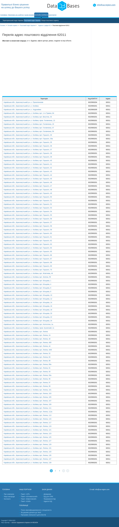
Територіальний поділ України (13, 20)
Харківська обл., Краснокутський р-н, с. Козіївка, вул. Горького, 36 (28, 146)
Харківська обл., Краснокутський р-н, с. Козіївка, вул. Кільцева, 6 (27, 288)
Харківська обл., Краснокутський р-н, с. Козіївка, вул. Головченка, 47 (29, 128)
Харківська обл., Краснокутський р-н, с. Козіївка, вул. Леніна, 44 (27, 346)
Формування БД (50, 499)
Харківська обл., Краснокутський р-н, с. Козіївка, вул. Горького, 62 (28, 240)
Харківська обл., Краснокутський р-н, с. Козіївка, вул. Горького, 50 (28, 197)
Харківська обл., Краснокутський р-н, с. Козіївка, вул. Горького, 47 (28, 186)
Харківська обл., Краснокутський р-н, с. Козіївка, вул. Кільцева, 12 (28, 299)
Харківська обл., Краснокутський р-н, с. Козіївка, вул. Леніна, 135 (27, 455)
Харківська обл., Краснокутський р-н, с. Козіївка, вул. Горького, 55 (28, 215)
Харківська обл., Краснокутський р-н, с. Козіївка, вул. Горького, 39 (28, 157)
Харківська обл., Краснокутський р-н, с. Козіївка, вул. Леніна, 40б (27, 342)
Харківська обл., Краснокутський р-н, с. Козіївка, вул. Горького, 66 (28, 255)
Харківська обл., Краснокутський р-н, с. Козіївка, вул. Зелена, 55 (27, 277)
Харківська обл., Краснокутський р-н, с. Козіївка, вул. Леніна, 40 (27, 339)
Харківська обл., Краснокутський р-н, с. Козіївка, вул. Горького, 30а (28, 139)
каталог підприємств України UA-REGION (25, 522)
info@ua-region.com (106, 5)
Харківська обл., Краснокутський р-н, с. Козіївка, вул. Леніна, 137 (27, 459)
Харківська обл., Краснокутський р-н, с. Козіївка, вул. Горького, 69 (28, 266)
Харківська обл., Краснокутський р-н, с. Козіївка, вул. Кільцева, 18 (28, 310)
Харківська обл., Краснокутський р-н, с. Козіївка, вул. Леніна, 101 (27, 390)
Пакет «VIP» (25, 494)
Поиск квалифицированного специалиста (36, 510)
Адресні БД (48, 501)
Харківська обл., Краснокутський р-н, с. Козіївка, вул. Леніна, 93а (27, 375)
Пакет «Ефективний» (28, 499)
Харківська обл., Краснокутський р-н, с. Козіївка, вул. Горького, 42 (28, 168)
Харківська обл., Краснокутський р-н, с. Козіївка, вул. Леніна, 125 (27, 437)
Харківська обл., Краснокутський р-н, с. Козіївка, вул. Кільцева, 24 (28, 321)
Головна (3, 15)
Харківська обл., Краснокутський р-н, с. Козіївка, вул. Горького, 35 (28, 142)
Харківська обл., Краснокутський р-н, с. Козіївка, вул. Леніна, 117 (27, 422)
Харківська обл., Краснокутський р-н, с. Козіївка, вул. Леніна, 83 (27, 357)
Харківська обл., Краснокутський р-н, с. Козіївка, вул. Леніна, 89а (27, 364)
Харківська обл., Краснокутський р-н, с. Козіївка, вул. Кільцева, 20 (28, 313)
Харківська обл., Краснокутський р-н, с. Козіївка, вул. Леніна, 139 (27, 463)
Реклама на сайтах (16, 15)
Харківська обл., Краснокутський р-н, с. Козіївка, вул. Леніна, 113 (27, 415)
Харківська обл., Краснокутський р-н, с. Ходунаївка (22, 109)
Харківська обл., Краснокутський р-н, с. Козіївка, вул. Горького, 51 (28, 200)
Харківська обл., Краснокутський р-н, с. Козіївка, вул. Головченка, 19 (29, 124)
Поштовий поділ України (32, 20)
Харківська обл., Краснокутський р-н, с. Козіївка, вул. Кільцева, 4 (27, 284)
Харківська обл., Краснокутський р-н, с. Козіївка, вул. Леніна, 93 (27, 372)
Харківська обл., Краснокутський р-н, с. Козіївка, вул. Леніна (26, 331)
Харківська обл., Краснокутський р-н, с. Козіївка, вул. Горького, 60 (28, 233)
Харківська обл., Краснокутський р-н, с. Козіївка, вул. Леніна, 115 (27, 419)
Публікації (23, 505)
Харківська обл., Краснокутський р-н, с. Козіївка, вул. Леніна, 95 (27, 379)
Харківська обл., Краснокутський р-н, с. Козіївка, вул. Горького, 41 (28, 164)
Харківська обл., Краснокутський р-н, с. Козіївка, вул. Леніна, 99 (27, 386)
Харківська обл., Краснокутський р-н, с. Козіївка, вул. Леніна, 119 (27, 426)
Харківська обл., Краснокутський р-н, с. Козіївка (21, 106)
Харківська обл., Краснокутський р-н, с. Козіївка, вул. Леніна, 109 (27, 404)
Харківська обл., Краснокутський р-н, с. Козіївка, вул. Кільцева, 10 (28, 295)
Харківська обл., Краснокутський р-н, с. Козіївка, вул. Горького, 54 (28, 211)
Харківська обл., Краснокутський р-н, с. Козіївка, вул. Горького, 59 (28, 230)
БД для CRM (48, 496)
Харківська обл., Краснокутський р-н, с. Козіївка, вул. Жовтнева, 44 (28, 273)
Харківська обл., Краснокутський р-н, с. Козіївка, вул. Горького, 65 (28, 251)
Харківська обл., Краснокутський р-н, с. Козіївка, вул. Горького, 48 (28, 190)
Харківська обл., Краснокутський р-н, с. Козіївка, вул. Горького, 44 (28, 175)
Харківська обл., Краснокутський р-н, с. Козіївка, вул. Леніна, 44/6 (28, 350)
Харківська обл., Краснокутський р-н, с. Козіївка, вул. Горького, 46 (28, 182)
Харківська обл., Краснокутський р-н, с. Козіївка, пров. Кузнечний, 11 (29, 328)
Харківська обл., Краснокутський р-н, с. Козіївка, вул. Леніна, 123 (27, 433)
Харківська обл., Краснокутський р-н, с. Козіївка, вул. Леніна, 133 (27, 452)
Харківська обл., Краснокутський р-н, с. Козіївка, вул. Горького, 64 (28, 248)
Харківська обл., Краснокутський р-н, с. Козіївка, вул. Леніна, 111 (27, 408)
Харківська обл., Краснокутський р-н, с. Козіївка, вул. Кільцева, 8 (27, 291)
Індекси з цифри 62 (44, 25)
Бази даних (29, 15)
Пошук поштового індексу (50, 20)
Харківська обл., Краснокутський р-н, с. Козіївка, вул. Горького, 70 (28, 270)
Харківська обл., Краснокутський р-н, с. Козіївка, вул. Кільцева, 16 (28, 306)
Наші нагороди (9, 496)
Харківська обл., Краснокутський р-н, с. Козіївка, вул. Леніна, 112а (28, 412)
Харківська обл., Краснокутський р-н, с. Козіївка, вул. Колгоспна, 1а (28, 324)
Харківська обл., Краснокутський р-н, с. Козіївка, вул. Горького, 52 (28, 204)
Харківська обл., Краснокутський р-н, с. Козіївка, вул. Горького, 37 (28, 149)
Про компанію (9, 494)
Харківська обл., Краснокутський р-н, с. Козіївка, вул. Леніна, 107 (27, 401)
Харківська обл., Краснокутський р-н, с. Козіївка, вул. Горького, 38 (28, 153)
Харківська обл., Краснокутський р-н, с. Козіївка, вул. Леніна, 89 (27, 361)
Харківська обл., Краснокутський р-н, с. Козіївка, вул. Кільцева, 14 (28, 302)
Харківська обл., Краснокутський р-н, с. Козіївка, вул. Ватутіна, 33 (28, 117)
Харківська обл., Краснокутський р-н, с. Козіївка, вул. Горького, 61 (28, 237)
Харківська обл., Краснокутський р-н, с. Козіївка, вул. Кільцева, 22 (28, 317)
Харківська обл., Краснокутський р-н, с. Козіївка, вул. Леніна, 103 (27, 393)
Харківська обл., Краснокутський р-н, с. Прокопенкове (23, 102)
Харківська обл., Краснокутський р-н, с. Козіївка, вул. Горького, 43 (28, 171)
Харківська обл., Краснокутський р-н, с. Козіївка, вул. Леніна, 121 (27, 430)
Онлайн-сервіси (41, 15)
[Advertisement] (105, 62)
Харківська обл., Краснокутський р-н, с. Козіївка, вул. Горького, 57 (28, 222)
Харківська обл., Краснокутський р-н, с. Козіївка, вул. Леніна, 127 (27, 441)
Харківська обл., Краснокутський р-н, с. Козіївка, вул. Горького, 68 (28, 262)
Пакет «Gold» (26, 501)
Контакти (52, 15)
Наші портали (25, 489)
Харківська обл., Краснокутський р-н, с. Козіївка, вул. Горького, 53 (28, 208)
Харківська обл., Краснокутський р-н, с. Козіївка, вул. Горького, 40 (28, 160)
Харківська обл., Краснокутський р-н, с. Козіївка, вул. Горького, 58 (28, 226)
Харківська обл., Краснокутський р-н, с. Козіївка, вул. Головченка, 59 (29, 131)
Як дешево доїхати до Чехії (31, 512)
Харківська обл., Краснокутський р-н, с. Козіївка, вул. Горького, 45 (28, 179)
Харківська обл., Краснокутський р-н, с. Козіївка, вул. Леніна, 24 (27, 335)
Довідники (47, 494)
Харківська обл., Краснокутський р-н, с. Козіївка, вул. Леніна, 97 (27, 382)
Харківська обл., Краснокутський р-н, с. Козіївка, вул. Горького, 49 (28, 193)
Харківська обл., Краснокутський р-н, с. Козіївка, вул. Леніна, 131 (27, 448)
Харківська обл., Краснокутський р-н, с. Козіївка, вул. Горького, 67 (28, 259)
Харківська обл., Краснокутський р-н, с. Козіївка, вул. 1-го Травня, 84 (29, 113)
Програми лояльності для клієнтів (33, 515)
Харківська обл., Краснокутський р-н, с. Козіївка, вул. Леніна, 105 (27, 397)
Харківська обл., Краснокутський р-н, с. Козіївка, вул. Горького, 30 (28, 135)
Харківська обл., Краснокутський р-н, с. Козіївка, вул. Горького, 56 (28, 219)
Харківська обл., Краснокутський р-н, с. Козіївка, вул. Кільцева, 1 (27, 281)
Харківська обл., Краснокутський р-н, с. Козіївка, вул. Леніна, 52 (27, 353)
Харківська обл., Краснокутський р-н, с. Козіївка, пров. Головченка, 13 (29, 120)
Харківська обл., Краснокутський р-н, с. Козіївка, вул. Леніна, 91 (27, 368)
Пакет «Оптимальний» (29, 496)
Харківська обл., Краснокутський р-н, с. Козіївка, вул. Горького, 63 (28, 244)
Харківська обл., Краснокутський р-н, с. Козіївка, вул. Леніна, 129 (27, 444)
